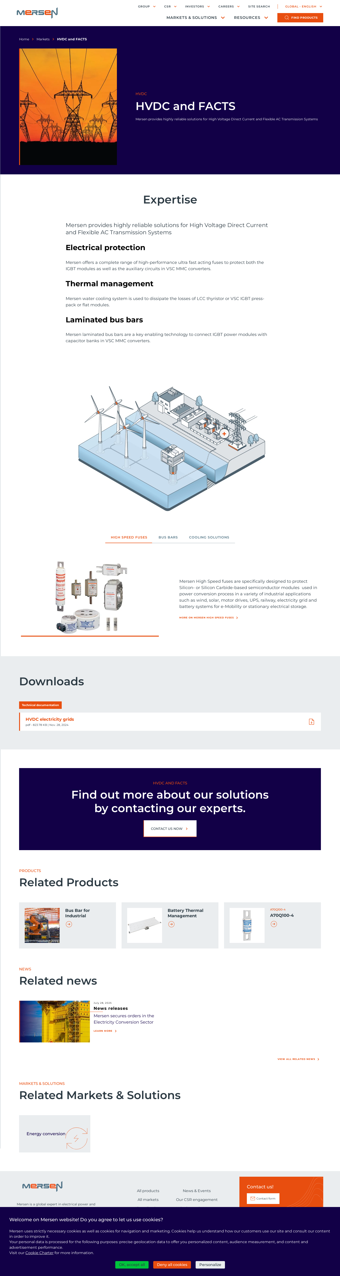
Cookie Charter (39, 1253)
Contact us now (167, 829)
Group (144, 6)
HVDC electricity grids (50, 719)
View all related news (296, 1059)
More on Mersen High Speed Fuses (206, 617)
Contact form (265, 1198)
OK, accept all (132, 1264)
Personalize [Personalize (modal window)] (210, 1264)
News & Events (197, 1191)
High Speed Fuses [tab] (129, 537)
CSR (167, 6)
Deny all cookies (172, 1264)
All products (148, 1191)
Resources (247, 17)
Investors (194, 6)
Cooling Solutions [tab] (209, 537)
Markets (43, 39)
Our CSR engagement (197, 1199)
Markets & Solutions (192, 17)
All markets (148, 1199)
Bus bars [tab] (168, 537)
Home (24, 39)
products (304, 17)
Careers (226, 6)
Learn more (103, 1030)
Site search (259, 6)
